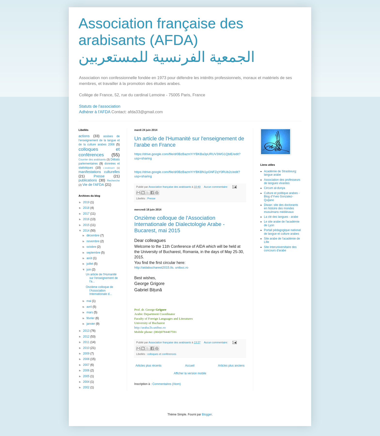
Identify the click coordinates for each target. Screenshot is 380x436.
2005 (86, 376)
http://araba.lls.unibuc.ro (150, 327)
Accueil (190, 365)
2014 (86, 230)
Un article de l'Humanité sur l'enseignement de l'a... (102, 278)
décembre (93, 235)
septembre (94, 252)
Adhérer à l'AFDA (94, 112)
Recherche (113, 180)
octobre (92, 246)
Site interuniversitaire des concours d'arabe (280, 248)
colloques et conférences (161, 354)
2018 (86, 208)
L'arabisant (109, 167)
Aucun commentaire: (216, 186)
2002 (86, 387)
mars (90, 312)
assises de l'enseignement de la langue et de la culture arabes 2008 (99, 140)
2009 (86, 353)
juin (89, 269)
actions (84, 136)
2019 (86, 202)
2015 (86, 225)
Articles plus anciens (231, 365)
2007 (86, 365)
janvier (91, 323)
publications (88, 180)
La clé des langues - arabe (281, 216)
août (90, 258)
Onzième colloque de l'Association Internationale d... (99, 290)
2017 (86, 213)
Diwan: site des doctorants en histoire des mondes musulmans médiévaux (281, 208)
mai (89, 301)
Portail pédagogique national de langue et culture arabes (282, 231)
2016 (86, 219)
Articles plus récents (148, 365)
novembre (93, 241)
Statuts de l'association (99, 106)
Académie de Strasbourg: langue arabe (280, 173)
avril (90, 306)
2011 (86, 342)
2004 (86, 381)
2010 (86, 348)
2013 (86, 330)
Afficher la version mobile (190, 373)
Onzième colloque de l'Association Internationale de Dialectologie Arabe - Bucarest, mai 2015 (179, 224)
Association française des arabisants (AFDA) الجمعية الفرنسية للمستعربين (167, 40)
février (91, 318)
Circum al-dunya (274, 188)
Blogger (207, 414)
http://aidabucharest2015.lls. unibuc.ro (161, 267)
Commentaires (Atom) (166, 384)
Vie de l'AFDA (93, 185)
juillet (90, 263)
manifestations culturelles (99, 172)
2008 (86, 359)
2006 (86, 370)
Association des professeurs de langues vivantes (282, 181)
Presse (151, 198)
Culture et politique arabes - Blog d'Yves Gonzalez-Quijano (282, 196)
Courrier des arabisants (92, 159)
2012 (86, 336)
